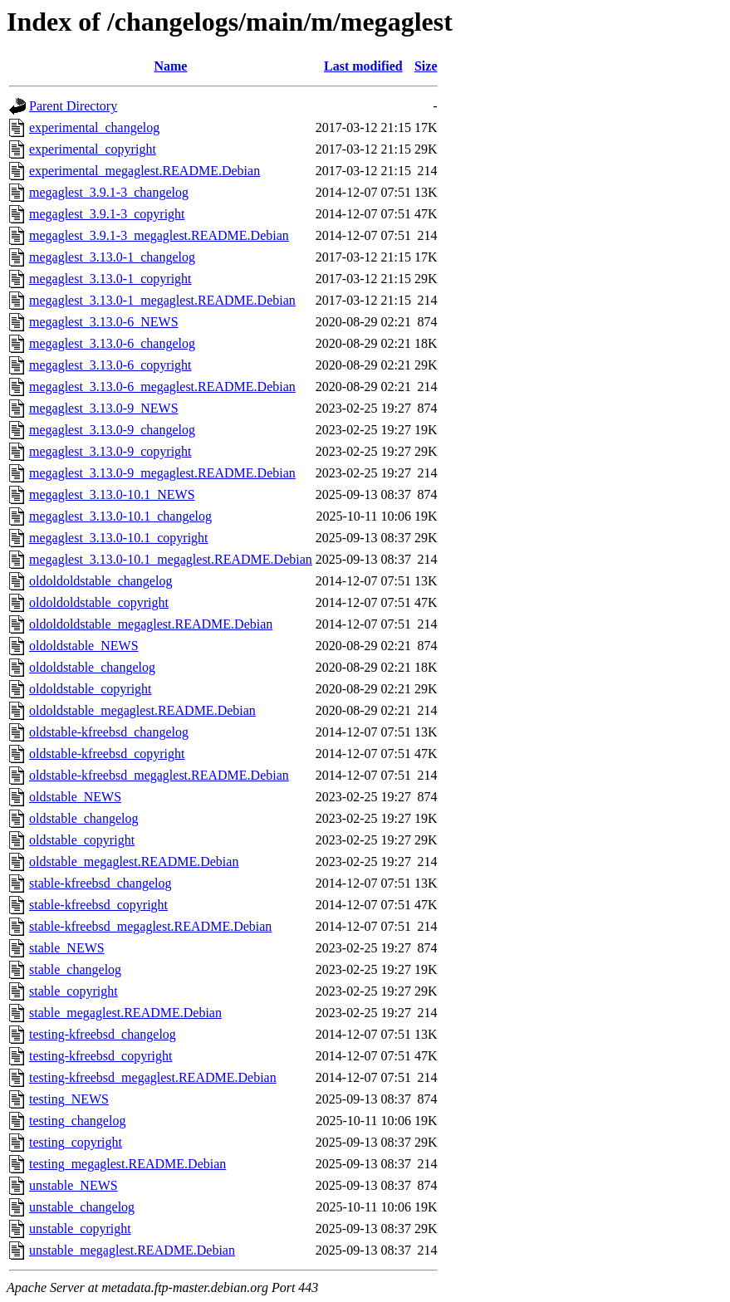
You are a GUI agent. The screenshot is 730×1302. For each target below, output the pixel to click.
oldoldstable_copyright (90, 689)
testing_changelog (77, 1121)
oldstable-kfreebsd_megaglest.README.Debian (159, 775)
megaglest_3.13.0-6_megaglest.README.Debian (162, 386)
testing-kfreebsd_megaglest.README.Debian (153, 1077)
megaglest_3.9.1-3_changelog (109, 192)
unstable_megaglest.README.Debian (132, 1250)
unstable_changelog (82, 1207)
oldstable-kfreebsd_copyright (107, 753)
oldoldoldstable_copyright (99, 602)
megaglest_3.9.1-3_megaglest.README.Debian (159, 235)
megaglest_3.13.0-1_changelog (112, 257)
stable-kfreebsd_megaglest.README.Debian (150, 926)
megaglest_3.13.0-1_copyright (110, 279)
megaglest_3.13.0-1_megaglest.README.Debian (162, 300)
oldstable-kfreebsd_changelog (109, 732)
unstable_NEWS (73, 1185)
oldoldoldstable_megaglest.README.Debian (150, 624)
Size (426, 66)
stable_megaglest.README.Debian (125, 1013)
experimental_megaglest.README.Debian (144, 171)
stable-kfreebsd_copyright (98, 905)
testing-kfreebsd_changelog (102, 1034)
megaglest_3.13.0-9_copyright (110, 451)
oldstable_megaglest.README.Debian (133, 861)
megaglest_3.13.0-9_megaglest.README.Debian (162, 473)
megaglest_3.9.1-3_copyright (107, 214)
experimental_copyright (92, 149)
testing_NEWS (69, 1099)
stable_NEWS (67, 948)
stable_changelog (75, 969)
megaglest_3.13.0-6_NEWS (104, 322)
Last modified (363, 66)
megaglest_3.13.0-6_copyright (110, 365)
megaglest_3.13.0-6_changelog (112, 343)
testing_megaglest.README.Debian (127, 1164)
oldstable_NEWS (75, 797)
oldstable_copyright (82, 840)
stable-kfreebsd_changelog (100, 883)
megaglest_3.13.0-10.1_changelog (120, 516)
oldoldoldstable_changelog (100, 581)
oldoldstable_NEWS (84, 646)
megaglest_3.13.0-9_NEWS (104, 408)
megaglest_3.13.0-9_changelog (112, 430)
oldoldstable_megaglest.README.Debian (142, 710)
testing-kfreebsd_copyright (100, 1056)
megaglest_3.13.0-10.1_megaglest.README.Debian (170, 559)
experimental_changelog (94, 127)
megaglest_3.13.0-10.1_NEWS (112, 494)
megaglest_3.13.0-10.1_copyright (118, 538)
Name (170, 66)
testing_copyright (75, 1142)
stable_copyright (73, 991)
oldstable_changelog (84, 818)
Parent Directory (73, 106)
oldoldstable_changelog (92, 667)
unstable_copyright (80, 1228)
